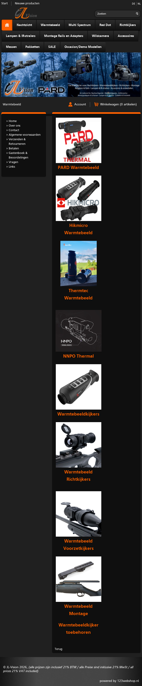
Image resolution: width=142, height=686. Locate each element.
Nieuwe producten (27, 3)
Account (80, 104)
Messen (11, 47)
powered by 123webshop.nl (119, 681)
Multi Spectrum (80, 25)
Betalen (14, 148)
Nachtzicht (24, 25)
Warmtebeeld (50, 25)
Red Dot (105, 25)
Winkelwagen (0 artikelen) (118, 104)
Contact (14, 130)
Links (12, 166)
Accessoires (126, 36)
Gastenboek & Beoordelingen (18, 155)
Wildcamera (100, 36)
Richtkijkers (128, 25)
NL (139, 4)
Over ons (14, 125)
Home (13, 121)
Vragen (13, 162)
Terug (58, 649)
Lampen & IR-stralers (20, 36)
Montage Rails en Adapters (63, 36)
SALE (52, 47)
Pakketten (32, 47)
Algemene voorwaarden (24, 134)
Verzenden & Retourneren (17, 142)
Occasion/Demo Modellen (83, 47)
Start (4, 3)
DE (133, 4)
